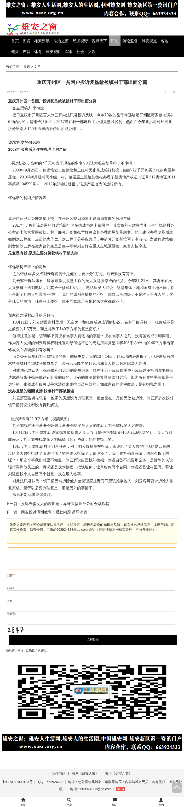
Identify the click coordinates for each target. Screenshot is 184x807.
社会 (80, 52)
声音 (26, 52)
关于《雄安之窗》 (118, 773)
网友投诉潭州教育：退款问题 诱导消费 (54, 512)
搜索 (69, 802)
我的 (161, 802)
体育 (38, 52)
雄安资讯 (42, 41)
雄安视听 (53, 52)
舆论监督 (130, 41)
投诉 (26, 67)
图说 (26, 41)
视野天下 (99, 41)
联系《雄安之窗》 (85, 773)
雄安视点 (149, 41)
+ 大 (173, 92)
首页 (15, 41)
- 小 (165, 92)
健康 (15, 52)
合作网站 (58, 773)
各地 (164, 41)
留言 (115, 802)
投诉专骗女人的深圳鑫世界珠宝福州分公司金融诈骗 (65, 504)
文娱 (92, 52)
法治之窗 (61, 41)
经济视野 (80, 41)
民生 (115, 41)
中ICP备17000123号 (17, 782)
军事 (69, 52)
